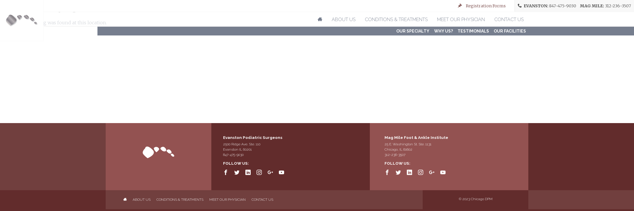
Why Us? (443, 31)
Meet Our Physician (461, 19)
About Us (343, 19)
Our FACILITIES (510, 31)
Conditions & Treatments (396, 19)
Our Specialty (412, 31)
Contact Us (509, 19)
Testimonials (473, 31)
